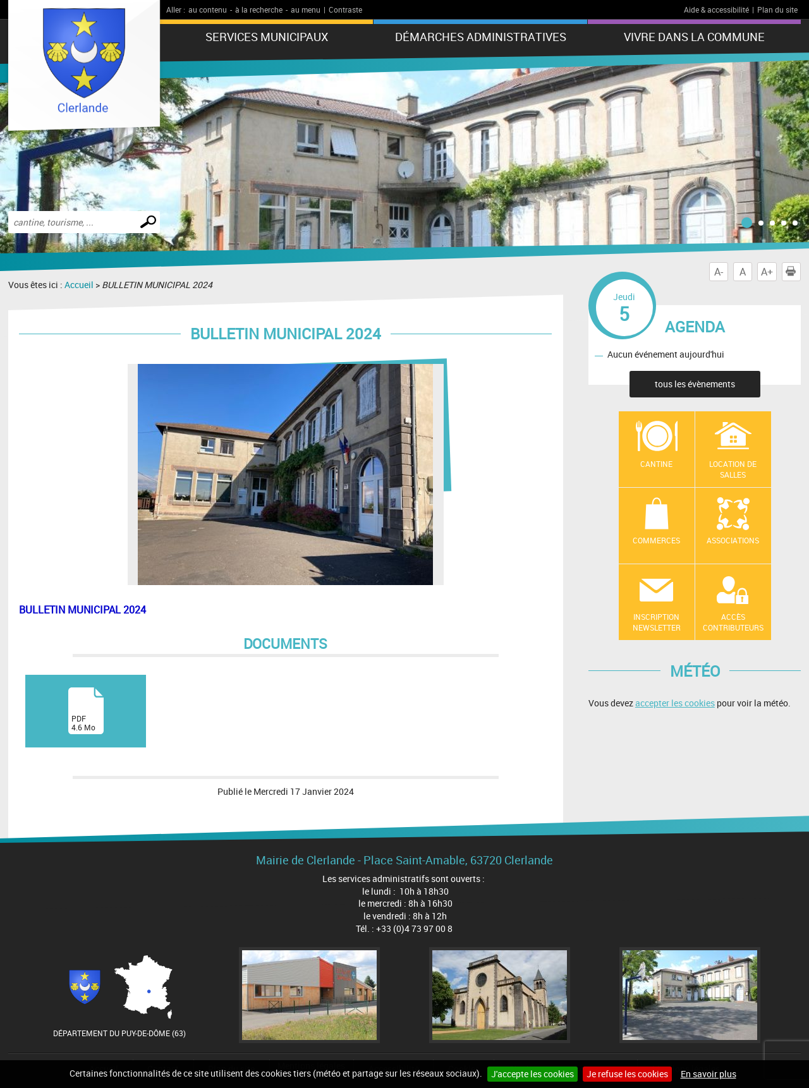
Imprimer (793, 272)
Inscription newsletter (657, 622)
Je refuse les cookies (627, 1074)
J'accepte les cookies (532, 1074)
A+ (767, 272)
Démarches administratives (480, 36)
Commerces (656, 540)
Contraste (345, 9)
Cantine (656, 464)
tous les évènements (695, 384)
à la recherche (259, 9)
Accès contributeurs (733, 622)
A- (718, 272)
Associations (733, 540)
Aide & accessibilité (716, 9)
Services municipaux (266, 36)
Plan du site (777, 9)
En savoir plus (708, 1074)
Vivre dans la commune (694, 36)
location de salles (733, 469)
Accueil (79, 285)
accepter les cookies (675, 703)
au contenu (207, 9)
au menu (305, 9)
